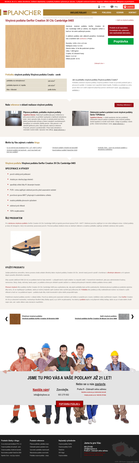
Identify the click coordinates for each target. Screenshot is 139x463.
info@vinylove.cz (42, 394)
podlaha (82, 299)
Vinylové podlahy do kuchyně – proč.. (11, 447)
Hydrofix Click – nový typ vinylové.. (10, 455)
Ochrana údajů (130, 461)
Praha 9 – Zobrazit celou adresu (91, 389)
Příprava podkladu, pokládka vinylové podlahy (42, 112)
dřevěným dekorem (114, 272)
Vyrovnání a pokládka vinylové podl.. (40, 450)
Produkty (55, 17)
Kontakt (132, 12)
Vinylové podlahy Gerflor (65, 444)
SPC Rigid (61, 452)
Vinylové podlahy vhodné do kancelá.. (11, 450)
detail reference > (60, 130)
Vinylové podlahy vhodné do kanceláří (65, 148)
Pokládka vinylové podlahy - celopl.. (39, 455)
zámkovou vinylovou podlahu (18, 223)
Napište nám (41, 390)
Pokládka (84, 290)
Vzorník (120, 12)
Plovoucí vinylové (11, 287)
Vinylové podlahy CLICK (65, 447)
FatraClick (61, 450)
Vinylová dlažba (63, 455)
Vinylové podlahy (78, 12)
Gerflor (124, 297)
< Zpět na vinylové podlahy (125, 20)
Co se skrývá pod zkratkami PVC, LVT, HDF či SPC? (24, 148)
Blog (116, 6)
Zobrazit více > (99, 63)
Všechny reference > (124, 105)
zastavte (100, 384)
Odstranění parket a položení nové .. (39, 447)
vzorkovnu (83, 38)
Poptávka (121, 41)
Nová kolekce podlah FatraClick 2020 (64, 150)
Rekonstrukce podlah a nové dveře (39, 452)
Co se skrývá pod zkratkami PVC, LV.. (11, 444)
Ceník (94, 12)
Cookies (136, 461)
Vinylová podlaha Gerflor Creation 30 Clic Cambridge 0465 (76, 17)
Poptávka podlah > (69, 404)
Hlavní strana (47, 17)
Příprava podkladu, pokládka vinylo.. (39, 444)
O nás (103, 6)
